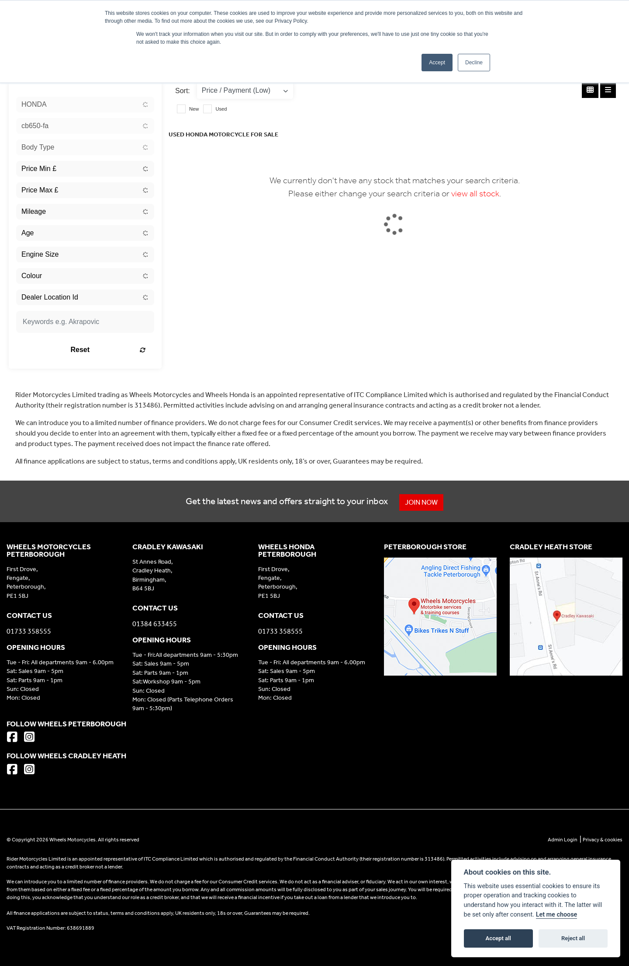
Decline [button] (474, 62)
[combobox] (85, 104)
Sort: (182, 90)
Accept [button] (437, 62)
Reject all (573, 938)
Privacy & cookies (602, 840)
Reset (109, 349)
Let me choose (556, 914)
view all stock (475, 193)
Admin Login (562, 840)
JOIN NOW (421, 502)
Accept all (498, 938)
